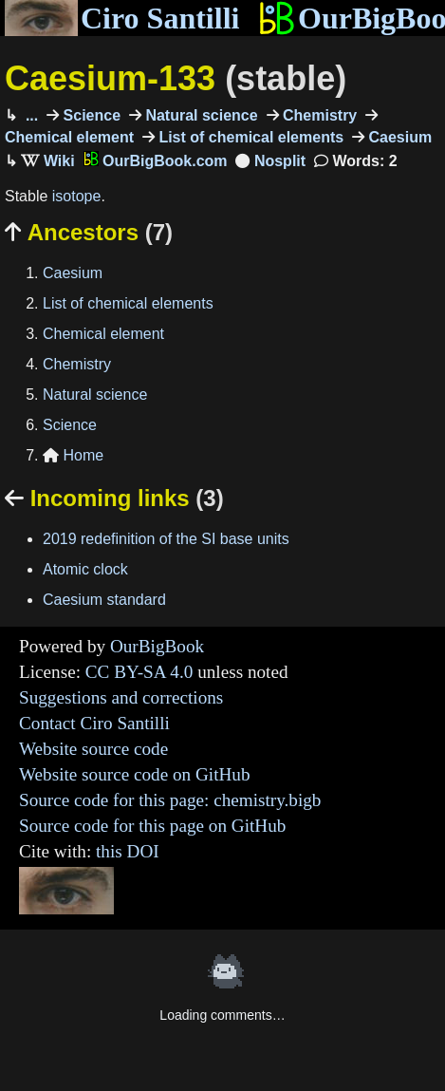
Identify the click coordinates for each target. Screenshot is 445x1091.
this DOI (127, 851)
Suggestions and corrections (121, 697)
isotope (77, 196)
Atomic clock (85, 569)
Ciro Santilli (122, 18)
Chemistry (318, 115)
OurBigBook (157, 646)
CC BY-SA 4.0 (139, 672)
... (29, 115)
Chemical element (103, 334)
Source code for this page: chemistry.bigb (170, 800)
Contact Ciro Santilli (94, 723)
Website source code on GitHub (134, 774)
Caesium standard (104, 600)
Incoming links (114, 498)
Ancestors (89, 232)
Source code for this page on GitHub (152, 826)
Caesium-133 (175, 78)
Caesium (398, 137)
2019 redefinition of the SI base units (166, 539)
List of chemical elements (249, 137)
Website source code (93, 749)
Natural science (199, 115)
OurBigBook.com (155, 161)
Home (73, 455)
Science (90, 115)
